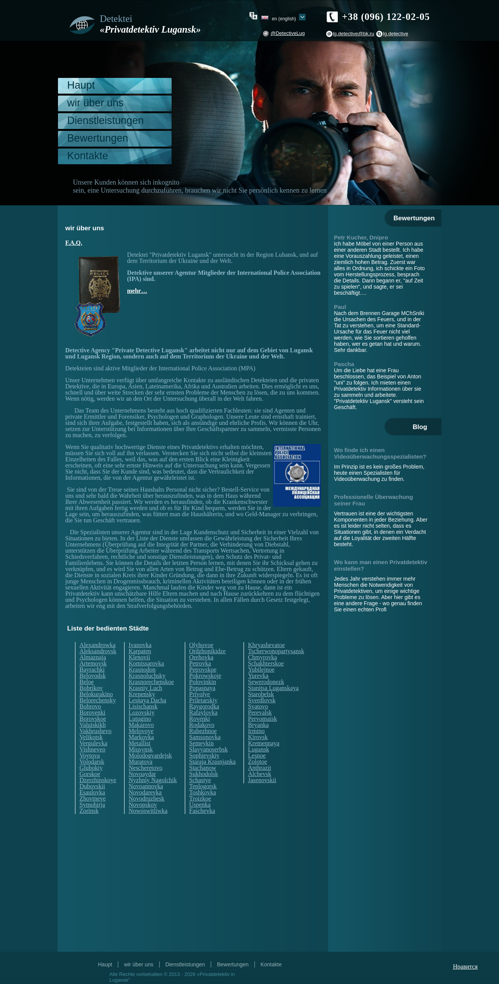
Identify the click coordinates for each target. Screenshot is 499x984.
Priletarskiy (203, 700)
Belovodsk (92, 676)
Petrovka (200, 663)
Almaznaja (92, 657)
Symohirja (92, 805)
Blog (420, 427)
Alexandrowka (97, 645)
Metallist (139, 743)
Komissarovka (146, 663)
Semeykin (201, 743)
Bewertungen (97, 138)
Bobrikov (90, 688)
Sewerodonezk (266, 682)
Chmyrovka (262, 657)
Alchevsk (259, 774)
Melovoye (141, 731)
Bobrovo (90, 706)
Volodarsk (91, 762)
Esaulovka (92, 792)
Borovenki (92, 713)
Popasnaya (202, 688)
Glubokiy (90, 768)
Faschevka (202, 811)
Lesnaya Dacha (147, 700)
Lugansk (258, 749)
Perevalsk (260, 713)
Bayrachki (92, 670)
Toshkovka (202, 792)
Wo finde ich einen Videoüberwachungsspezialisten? (380, 453)
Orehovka (201, 657)
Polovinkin (202, 682)
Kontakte (87, 156)
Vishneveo (92, 749)
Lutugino (140, 719)
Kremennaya (263, 743)
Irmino (256, 731)
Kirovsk (258, 737)
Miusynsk (141, 749)
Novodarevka (145, 792)
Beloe (86, 682)
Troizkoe (200, 799)
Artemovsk (93, 663)
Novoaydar (142, 774)
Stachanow (202, 768)
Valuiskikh (92, 725)
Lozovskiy (142, 713)
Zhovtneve (92, 799)
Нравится (465, 966)
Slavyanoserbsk (208, 749)
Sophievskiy (204, 756)
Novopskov (143, 805)
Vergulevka (93, 743)
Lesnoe (257, 756)
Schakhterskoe (266, 663)
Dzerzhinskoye (97, 780)
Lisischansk (143, 706)
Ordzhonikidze (207, 651)
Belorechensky (97, 700)
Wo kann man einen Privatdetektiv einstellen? (380, 565)
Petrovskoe (202, 670)
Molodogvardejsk (150, 756)
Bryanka (258, 725)
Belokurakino (96, 694)
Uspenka (200, 805)
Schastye (200, 780)
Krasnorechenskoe (151, 682)
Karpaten (140, 651)
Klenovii (139, 657)
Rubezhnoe (203, 731)
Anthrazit (259, 768)
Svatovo (258, 706)
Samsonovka (205, 737)
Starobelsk (261, 694)
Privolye (199, 694)
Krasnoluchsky (147, 676)
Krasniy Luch (145, 688)
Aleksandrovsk (97, 651)
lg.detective (395, 33)
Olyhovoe (201, 645)
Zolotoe (257, 762)
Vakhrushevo (95, 731)
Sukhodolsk (203, 774)
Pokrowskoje (205, 676)
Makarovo (141, 725)
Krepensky (142, 694)
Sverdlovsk (262, 700)
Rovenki (199, 719)
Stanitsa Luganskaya (273, 688)
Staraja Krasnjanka (212, 762)
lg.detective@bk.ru (353, 33)
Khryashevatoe (266, 645)
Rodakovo (202, 725)
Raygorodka (204, 706)
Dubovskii (92, 786)
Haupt (81, 85)
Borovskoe (92, 719)
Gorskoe (89, 774)
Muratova (140, 762)
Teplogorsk (203, 786)
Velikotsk (90, 737)
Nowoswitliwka (148, 811)
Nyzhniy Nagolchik (153, 780)
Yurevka (258, 676)
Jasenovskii (262, 780)
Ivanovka (140, 645)
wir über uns (95, 103)
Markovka (141, 737)
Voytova (89, 756)
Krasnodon (142, 670)
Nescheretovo (145, 768)
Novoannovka (146, 786)
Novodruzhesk (146, 799)
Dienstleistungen (105, 120)
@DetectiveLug (288, 33)
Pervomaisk (262, 719)
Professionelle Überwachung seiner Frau (373, 500)
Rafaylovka (203, 713)
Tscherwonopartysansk (276, 651)
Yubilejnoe (261, 670)
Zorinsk (89, 811)
